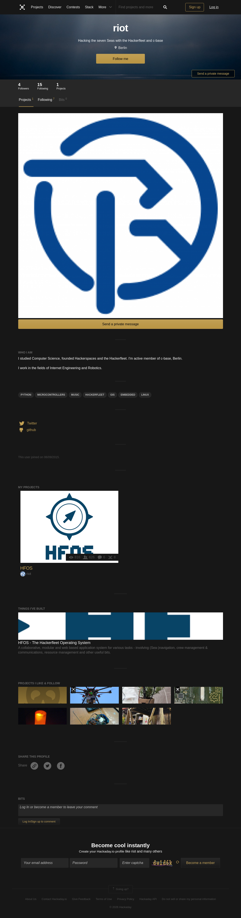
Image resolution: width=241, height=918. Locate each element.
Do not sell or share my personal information (189, 899)
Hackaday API (148, 899)
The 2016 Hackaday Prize (73, 690)
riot (25, 574)
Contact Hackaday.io (54, 899)
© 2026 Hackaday (120, 907)
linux (145, 394)
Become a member (200, 863)
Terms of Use (104, 899)
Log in (214, 7)
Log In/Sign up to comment (39, 821)
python (26, 394)
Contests (73, 7)
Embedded (128, 394)
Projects (37, 7)
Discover (54, 7)
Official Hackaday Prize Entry (177, 690)
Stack (89, 7)
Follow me (120, 59)
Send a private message (213, 73)
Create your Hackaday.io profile (101, 852)
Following (46, 99)
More (106, 7)
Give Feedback (81, 899)
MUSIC (75, 394)
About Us (30, 899)
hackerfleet (94, 394)
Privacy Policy (125, 899)
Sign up (194, 7)
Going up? (120, 889)
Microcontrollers (51, 394)
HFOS (26, 568)
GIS (112, 394)
